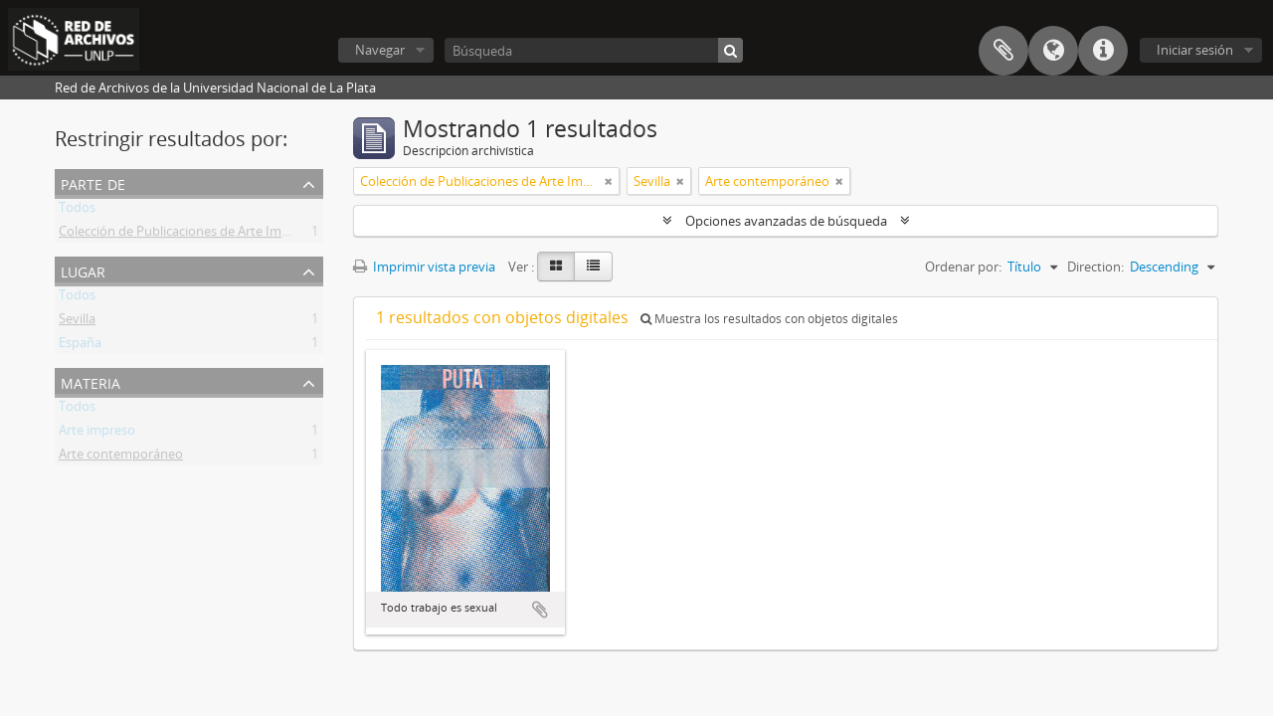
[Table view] (593, 266)
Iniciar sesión (1195, 50)
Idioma (1053, 51)
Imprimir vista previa (424, 266)
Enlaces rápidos (1103, 51)
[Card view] (556, 266)
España (80, 346)
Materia (90, 381)
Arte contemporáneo (121, 457)
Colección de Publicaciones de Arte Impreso (187, 235)
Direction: (1095, 266)
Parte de (93, 182)
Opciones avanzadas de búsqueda (786, 221)
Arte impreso (97, 434)
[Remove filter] (609, 181)
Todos (77, 211)
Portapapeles (1003, 51)
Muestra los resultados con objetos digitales (769, 318)
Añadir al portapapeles (540, 610)
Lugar (83, 270)
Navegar (380, 50)
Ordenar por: (963, 266)
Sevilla (77, 322)
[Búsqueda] (594, 50)
